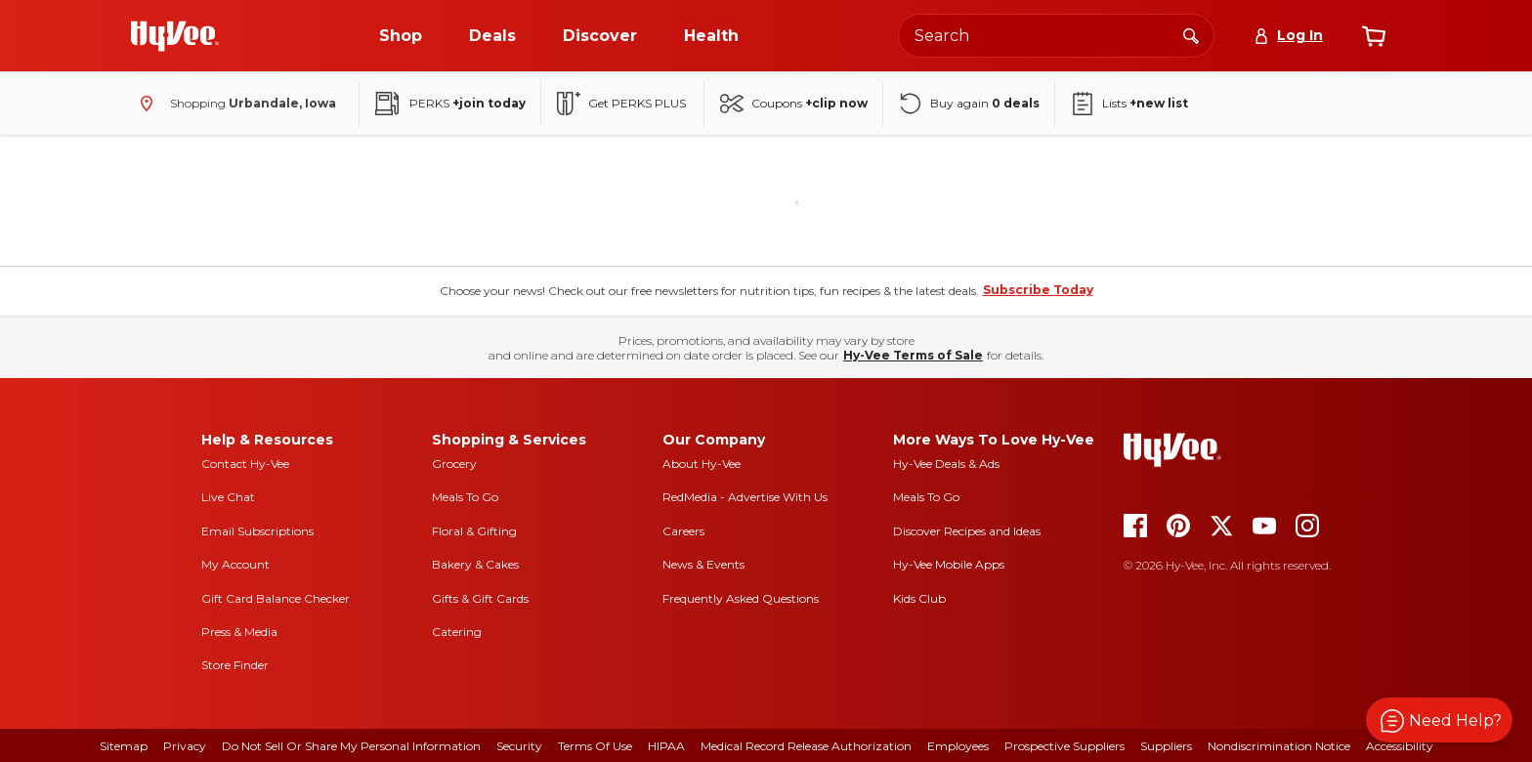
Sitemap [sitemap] (124, 746)
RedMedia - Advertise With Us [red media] (745, 496)
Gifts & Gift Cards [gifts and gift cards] (480, 598)
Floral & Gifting (474, 531)
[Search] (1191, 35)
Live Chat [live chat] (228, 496)
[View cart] (1373, 36)
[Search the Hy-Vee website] (1056, 36)
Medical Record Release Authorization (806, 746)
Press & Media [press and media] (239, 631)
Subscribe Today (1038, 289)
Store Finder (235, 664)
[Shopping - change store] (233, 103)
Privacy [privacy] (184, 746)
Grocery (454, 463)
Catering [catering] (457, 631)
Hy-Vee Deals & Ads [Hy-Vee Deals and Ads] (946, 463)
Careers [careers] (683, 531)
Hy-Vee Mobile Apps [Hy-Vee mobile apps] (948, 564)
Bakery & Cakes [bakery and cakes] (475, 564)
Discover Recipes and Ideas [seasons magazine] (967, 531)
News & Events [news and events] (703, 564)
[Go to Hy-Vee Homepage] (175, 36)
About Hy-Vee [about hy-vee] (701, 463)
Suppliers (1166, 746)
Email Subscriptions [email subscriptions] (257, 531)
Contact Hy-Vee (245, 463)
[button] (1439, 720)
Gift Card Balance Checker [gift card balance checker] (275, 598)
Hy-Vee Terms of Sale (913, 355)
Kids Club (919, 598)
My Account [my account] (235, 564)
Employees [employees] (958, 746)
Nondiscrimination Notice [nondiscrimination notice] (1279, 746)
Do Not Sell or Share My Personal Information (351, 746)
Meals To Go (465, 496)
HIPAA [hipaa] (666, 746)
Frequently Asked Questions (740, 598)
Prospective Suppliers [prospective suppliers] (1064, 746)
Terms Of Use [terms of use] (595, 746)
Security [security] (519, 746)
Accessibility (1399, 746)
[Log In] (1288, 36)
